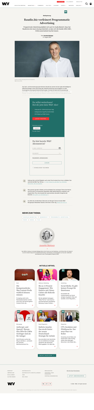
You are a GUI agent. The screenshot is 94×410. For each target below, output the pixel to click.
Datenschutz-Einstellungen (31, 372)
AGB (23, 374)
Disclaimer (11, 374)
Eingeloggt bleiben (41, 167)
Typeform (37, 128)
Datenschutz (26, 370)
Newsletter (79, 1)
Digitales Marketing (30, 217)
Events (63, 5)
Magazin (71, 5)
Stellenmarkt (69, 1)
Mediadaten (48, 370)
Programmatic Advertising (59, 217)
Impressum (11, 372)
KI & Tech (48, 5)
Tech (38, 219)
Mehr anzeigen (47, 355)
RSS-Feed (25, 376)
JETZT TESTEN (40, 118)
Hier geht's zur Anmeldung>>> (41, 194)
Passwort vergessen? (40, 158)
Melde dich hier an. (62, 202)
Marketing (31, 5)
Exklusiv (78, 5)
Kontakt (10, 370)
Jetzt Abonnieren (76, 376)
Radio (25, 219)
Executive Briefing (20, 5)
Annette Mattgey (48, 35)
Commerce (41, 5)
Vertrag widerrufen (51, 376)
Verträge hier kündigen (49, 373)
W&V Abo (61, 1)
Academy (56, 5)
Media (32, 219)
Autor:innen (11, 376)
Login (47, 163)
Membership (44, 217)
